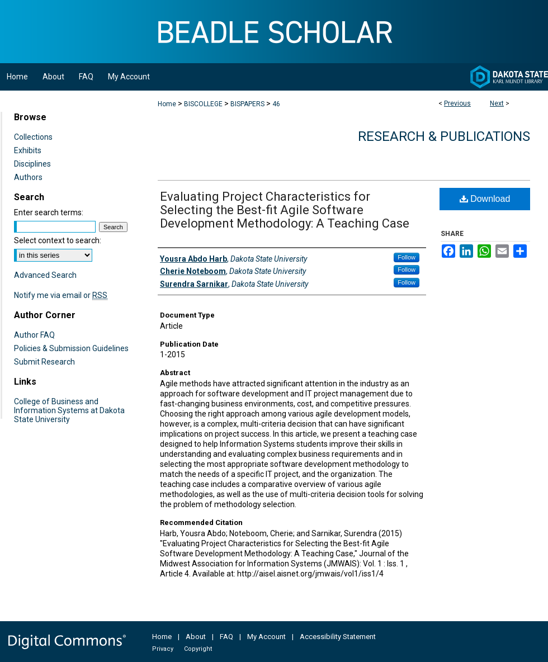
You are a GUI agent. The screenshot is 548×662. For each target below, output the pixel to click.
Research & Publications (444, 136)
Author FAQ (34, 334)
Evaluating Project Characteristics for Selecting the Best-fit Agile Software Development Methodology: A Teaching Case (284, 210)
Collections (33, 137)
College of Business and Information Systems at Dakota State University (69, 410)
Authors (28, 177)
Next (497, 103)
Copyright (198, 648)
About (196, 636)
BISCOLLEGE (203, 104)
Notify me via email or (60, 295)
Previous (457, 103)
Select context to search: (57, 240)
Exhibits (27, 150)
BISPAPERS (247, 104)
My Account (266, 636)
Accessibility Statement (338, 636)
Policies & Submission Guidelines (71, 348)
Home (167, 104)
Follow (406, 257)
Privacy (162, 648)
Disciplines (32, 163)
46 (276, 104)
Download (485, 199)
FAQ (226, 636)
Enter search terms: (48, 212)
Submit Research (44, 361)
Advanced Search (45, 275)
